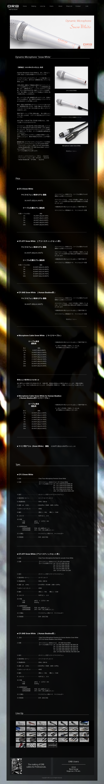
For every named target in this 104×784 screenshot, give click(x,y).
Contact (78, 6)
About (60, 6)
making (30, 766)
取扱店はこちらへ (71, 151)
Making (33, 6)
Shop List (69, 6)
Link (87, 6)
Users (51, 6)
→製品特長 (45, 156)
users (73, 766)
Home (25, 6)
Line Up (42, 6)
